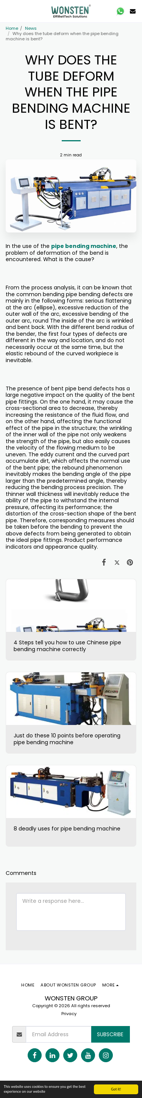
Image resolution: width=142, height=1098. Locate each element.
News (31, 28)
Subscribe (110, 1034)
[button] (8, 11)
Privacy (68, 1014)
